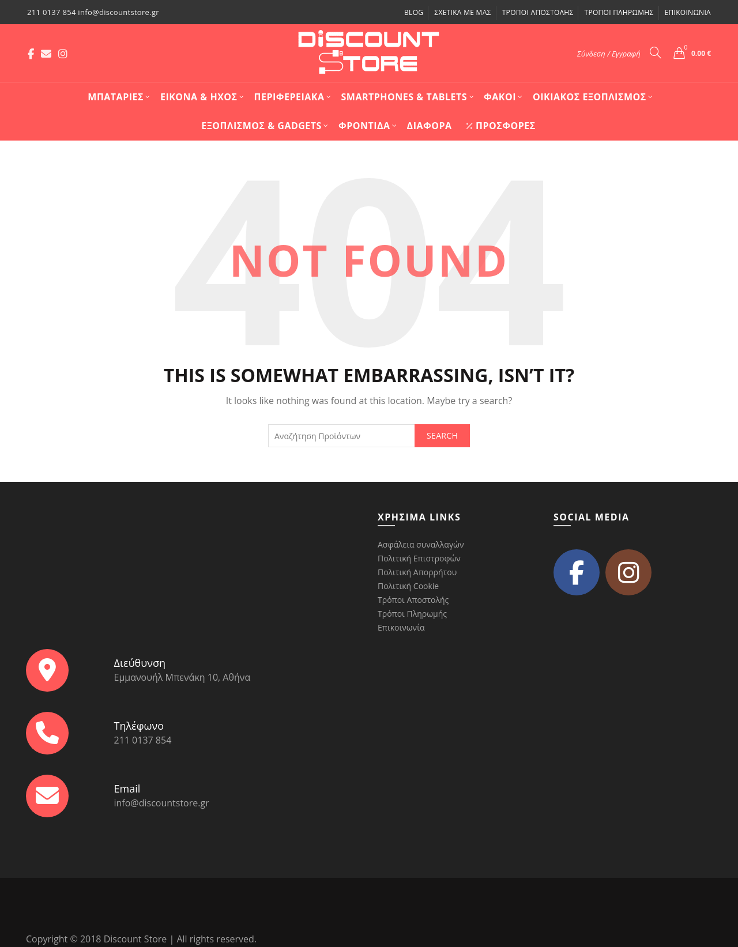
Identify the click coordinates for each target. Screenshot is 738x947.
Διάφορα (429, 125)
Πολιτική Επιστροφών (419, 558)
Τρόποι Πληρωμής (618, 12)
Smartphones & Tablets (404, 96)
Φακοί (500, 96)
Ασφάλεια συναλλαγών (421, 544)
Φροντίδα (364, 125)
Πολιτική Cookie (408, 585)
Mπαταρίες (116, 96)
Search (442, 435)
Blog (413, 12)
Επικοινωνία (688, 12)
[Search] (655, 52)
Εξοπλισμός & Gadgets (261, 125)
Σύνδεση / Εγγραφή (609, 53)
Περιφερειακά (289, 96)
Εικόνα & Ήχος (199, 96)
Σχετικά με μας (462, 12)
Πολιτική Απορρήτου (417, 572)
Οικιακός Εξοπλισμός (589, 96)
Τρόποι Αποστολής (538, 12)
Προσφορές (501, 125)
